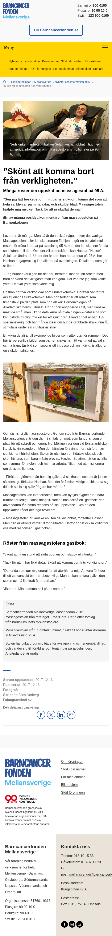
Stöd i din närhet (71, 61)
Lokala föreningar (19, 81)
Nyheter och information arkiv (72, 81)
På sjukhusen (93, 61)
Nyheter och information (24, 61)
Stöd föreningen (18, 68)
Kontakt (98, 68)
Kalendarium (50, 61)
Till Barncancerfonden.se (56, 30)
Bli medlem (83, 68)
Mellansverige (42, 81)
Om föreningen (41, 68)
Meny (56, 47)
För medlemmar (63, 68)
